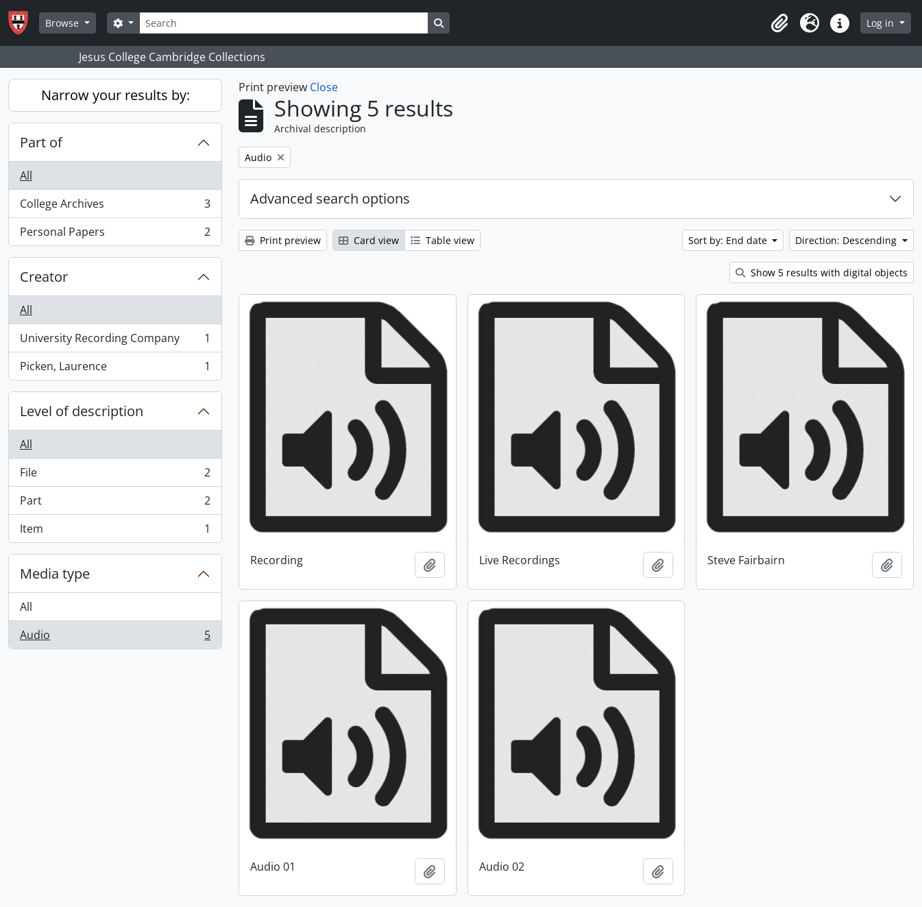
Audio (114, 638)
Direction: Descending (847, 240)
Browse (63, 22)
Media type (55, 573)
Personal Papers (114, 234)
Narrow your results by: (115, 95)
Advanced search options (330, 198)
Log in (881, 22)
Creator (44, 276)
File (114, 475)
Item (114, 531)
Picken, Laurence (114, 369)
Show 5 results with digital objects (822, 272)
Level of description (81, 411)
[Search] (283, 23)
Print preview (283, 240)
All (26, 175)
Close (324, 87)
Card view (369, 240)
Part (114, 503)
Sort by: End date (729, 240)
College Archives (114, 206)
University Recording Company (114, 341)
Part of (41, 142)
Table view (442, 240)
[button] (779, 23)
